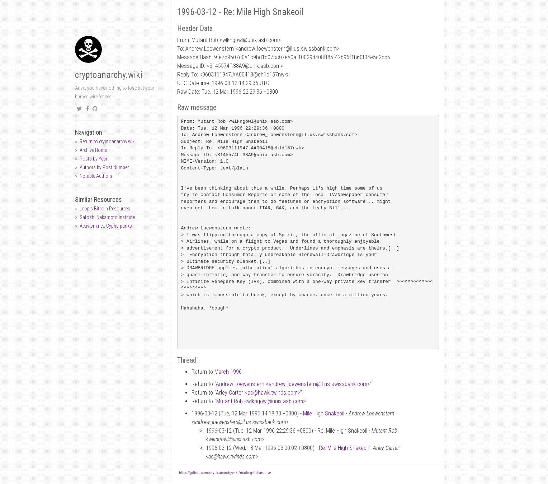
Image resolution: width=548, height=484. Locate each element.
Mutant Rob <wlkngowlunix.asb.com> (261, 401)
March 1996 (228, 371)
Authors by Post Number (104, 167)
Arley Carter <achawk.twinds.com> (258, 392)
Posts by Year (93, 159)
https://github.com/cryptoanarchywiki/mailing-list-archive (225, 472)
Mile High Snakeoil (323, 413)
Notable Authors (96, 176)
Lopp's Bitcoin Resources (105, 208)
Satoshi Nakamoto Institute (107, 217)
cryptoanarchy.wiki (108, 75)
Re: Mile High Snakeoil (344, 448)
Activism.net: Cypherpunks (106, 226)
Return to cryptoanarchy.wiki (108, 141)
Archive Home (93, 150)
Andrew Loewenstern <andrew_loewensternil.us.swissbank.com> (293, 384)
